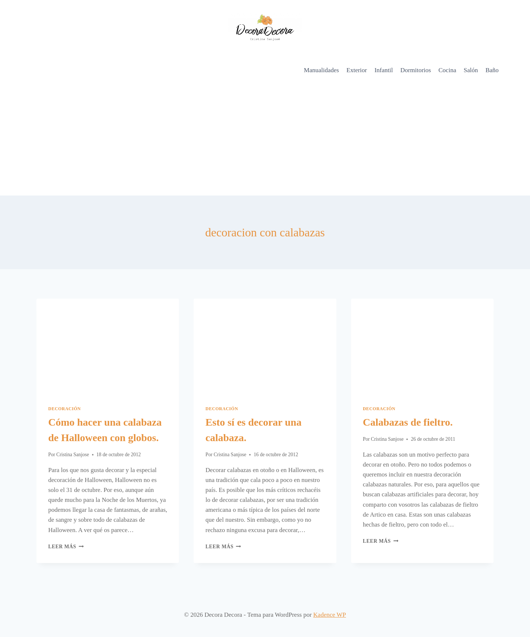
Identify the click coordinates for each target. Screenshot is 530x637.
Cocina (447, 70)
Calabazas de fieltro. (408, 422)
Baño (492, 70)
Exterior (356, 70)
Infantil (383, 70)
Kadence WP (329, 614)
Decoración (64, 408)
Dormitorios (415, 70)
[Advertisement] (265, 140)
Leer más (66, 546)
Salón (471, 70)
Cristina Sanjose (72, 454)
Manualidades (321, 70)
